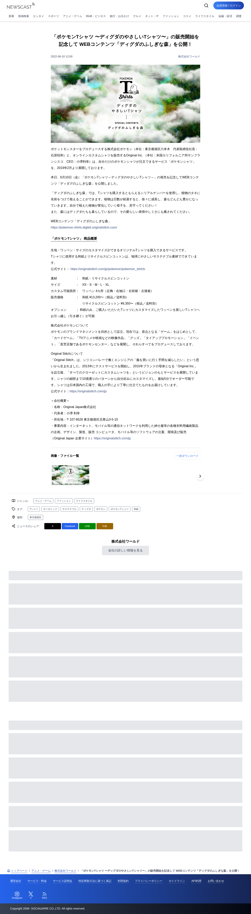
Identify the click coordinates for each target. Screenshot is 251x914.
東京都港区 (35, 517)
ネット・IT (151, 16)
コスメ (187, 16)
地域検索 (23, 16)
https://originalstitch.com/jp (88, 391)
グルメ (137, 16)
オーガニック (50, 509)
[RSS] (44, 895)
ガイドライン (177, 880)
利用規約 (123, 880)
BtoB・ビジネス (96, 16)
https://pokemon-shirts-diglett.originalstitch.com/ (84, 227)
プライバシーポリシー (148, 880)
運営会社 (15, 880)
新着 (11, 16)
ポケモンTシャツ (119, 509)
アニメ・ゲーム (72, 16)
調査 (239, 16)
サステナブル (69, 509)
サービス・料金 (37, 880)
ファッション (171, 16)
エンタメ (38, 16)
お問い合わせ (216, 880)
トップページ (17, 870)
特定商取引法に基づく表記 (94, 880)
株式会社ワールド (189, 56)
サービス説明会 (62, 880)
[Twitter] (31, 895)
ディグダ (86, 509)
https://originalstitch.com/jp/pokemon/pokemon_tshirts (107, 269)
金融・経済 (225, 16)
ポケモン (100, 509)
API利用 (196, 880)
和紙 (136, 509)
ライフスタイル (204, 16)
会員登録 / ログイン (228, 5)
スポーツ (53, 16)
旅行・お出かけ (119, 16)
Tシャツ (34, 509)
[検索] (206, 5)
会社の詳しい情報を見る (125, 550)
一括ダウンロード (187, 455)
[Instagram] (17, 895)
